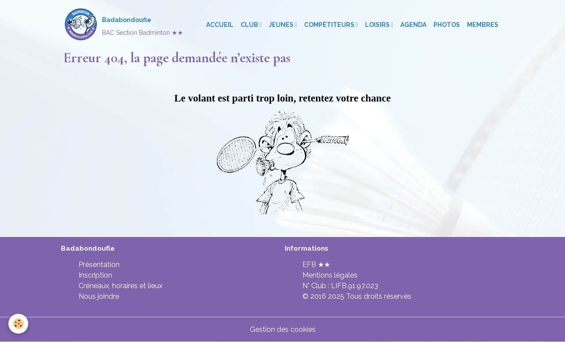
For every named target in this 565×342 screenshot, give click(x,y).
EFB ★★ (316, 264)
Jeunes (282, 24)
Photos (446, 24)
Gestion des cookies (283, 329)
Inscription (95, 275)
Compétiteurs (330, 24)
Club (250, 24)
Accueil (220, 24)
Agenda (413, 24)
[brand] (123, 24)
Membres (482, 24)
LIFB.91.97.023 (354, 286)
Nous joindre (99, 296)
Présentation (99, 264)
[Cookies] (19, 324)
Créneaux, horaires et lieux (120, 286)
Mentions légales (330, 275)
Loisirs (378, 24)
